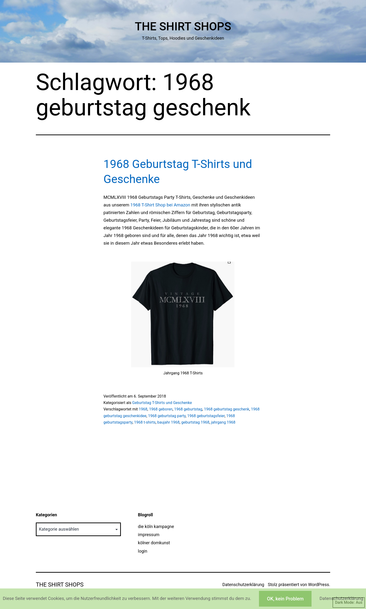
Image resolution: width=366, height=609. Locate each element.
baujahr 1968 (168, 422)
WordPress (318, 584)
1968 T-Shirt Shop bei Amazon (160, 205)
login (142, 551)
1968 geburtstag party (167, 416)
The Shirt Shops (183, 26)
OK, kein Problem (285, 599)
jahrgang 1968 (223, 422)
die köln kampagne (156, 526)
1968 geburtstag (188, 409)
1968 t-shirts (145, 422)
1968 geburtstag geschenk (226, 409)
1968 (143, 409)
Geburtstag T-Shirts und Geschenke (162, 402)
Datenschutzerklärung (243, 584)
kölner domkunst (154, 542)
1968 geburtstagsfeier (206, 416)
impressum (148, 534)
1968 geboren (160, 409)
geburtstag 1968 (195, 422)
